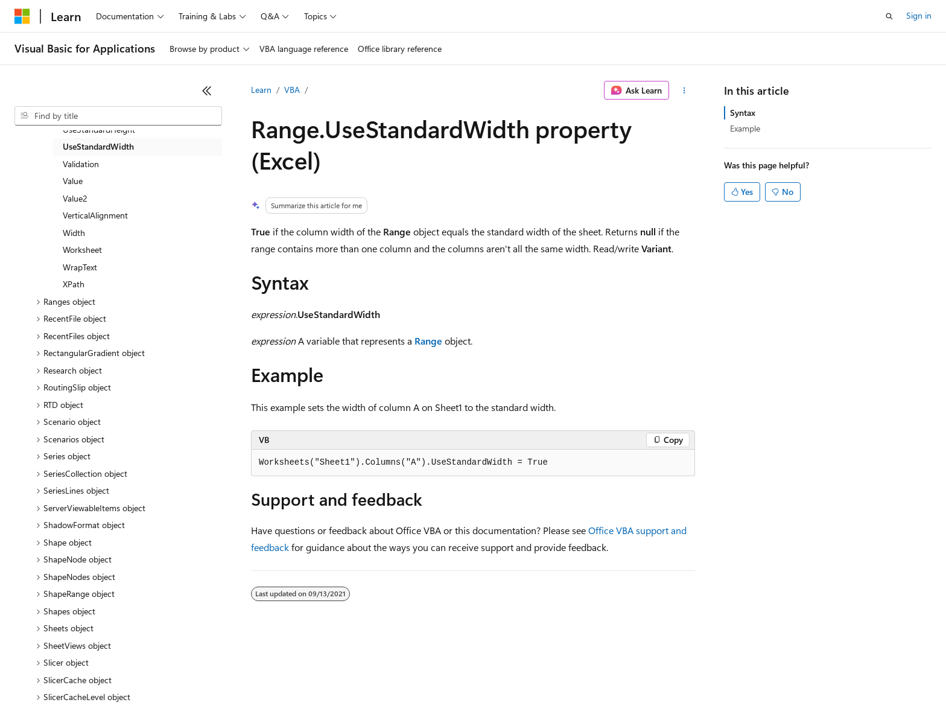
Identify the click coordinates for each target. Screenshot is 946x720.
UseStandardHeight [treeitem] (99, 129)
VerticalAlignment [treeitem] (95, 215)
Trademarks (500, 683)
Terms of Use (441, 683)
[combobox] (118, 116)
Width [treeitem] (74, 232)
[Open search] (889, 16)
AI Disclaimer (38, 683)
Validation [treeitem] (81, 164)
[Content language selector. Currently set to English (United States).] (69, 654)
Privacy (263, 683)
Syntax (742, 112)
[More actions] (684, 90)
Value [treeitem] (73, 180)
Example (745, 128)
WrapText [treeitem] (80, 267)
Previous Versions (109, 683)
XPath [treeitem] (73, 284)
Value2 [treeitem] (75, 198)
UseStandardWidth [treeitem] (98, 146)
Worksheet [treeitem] (82, 249)
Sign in (919, 15)
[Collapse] (207, 90)
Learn (261, 89)
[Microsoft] (22, 16)
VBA (292, 89)
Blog (164, 683)
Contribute (216, 683)
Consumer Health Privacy (346, 683)
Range (428, 340)
